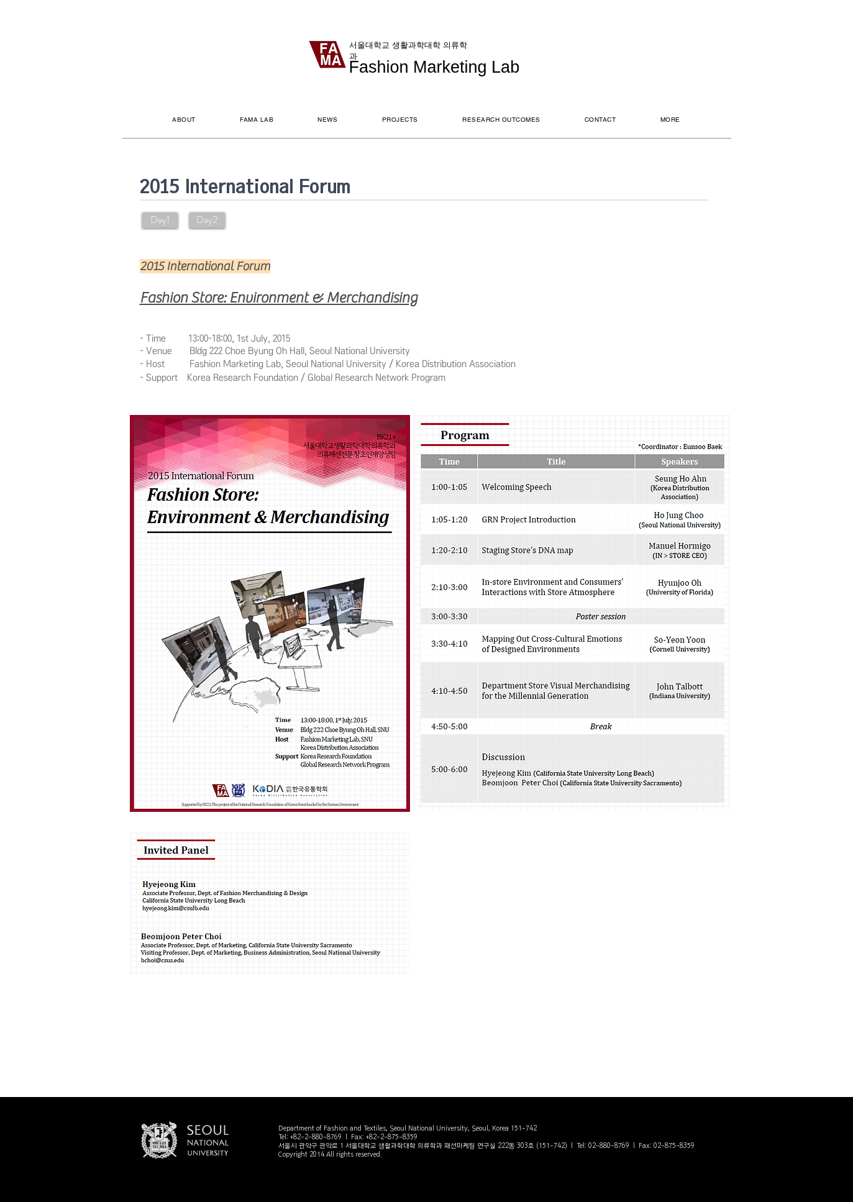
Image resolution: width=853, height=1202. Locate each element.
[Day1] (160, 220)
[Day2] (207, 220)
